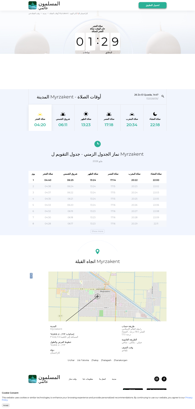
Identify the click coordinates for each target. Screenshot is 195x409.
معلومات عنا (88, 379)
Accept (5, 405)
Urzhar (71, 360)
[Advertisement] (97, 71)
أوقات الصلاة (54, 13)
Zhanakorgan (120, 360)
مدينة (45, 13)
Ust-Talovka (83, 360)
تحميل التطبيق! (152, 5)
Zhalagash (106, 360)
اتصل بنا (102, 379)
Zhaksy (94, 360)
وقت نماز (72, 379)
